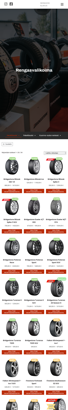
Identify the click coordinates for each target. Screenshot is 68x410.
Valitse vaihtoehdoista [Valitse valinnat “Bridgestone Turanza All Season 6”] (56, 314)
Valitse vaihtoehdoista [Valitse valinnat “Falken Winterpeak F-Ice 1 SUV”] (12, 394)
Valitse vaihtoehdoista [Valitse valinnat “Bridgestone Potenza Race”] (12, 273)
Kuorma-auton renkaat (50, 137)
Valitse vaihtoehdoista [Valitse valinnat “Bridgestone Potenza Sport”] (34, 273)
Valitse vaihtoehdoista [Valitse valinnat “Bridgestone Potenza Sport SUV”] (56, 273)
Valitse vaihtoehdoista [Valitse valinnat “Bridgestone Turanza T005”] (12, 354)
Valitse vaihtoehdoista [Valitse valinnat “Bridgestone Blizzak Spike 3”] (56, 193)
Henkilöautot (13, 137)
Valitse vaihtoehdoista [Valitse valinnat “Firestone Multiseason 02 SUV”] (56, 394)
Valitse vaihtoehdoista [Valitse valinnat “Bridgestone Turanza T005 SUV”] (34, 354)
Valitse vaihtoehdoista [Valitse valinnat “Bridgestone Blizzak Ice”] (34, 193)
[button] (62, 5)
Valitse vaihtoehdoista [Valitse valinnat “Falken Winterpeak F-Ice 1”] (56, 354)
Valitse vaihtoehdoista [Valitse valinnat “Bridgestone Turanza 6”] (12, 314)
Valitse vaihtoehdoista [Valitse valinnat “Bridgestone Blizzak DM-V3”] (12, 193)
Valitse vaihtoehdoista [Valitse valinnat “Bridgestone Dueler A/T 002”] (34, 233)
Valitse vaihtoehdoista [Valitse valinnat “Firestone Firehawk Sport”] (34, 394)
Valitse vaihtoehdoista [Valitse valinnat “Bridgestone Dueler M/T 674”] (56, 233)
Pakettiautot (29, 137)
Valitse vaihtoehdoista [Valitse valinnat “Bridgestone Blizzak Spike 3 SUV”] (12, 233)
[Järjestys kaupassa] (55, 155)
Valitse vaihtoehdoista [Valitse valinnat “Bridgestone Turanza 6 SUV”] (34, 314)
